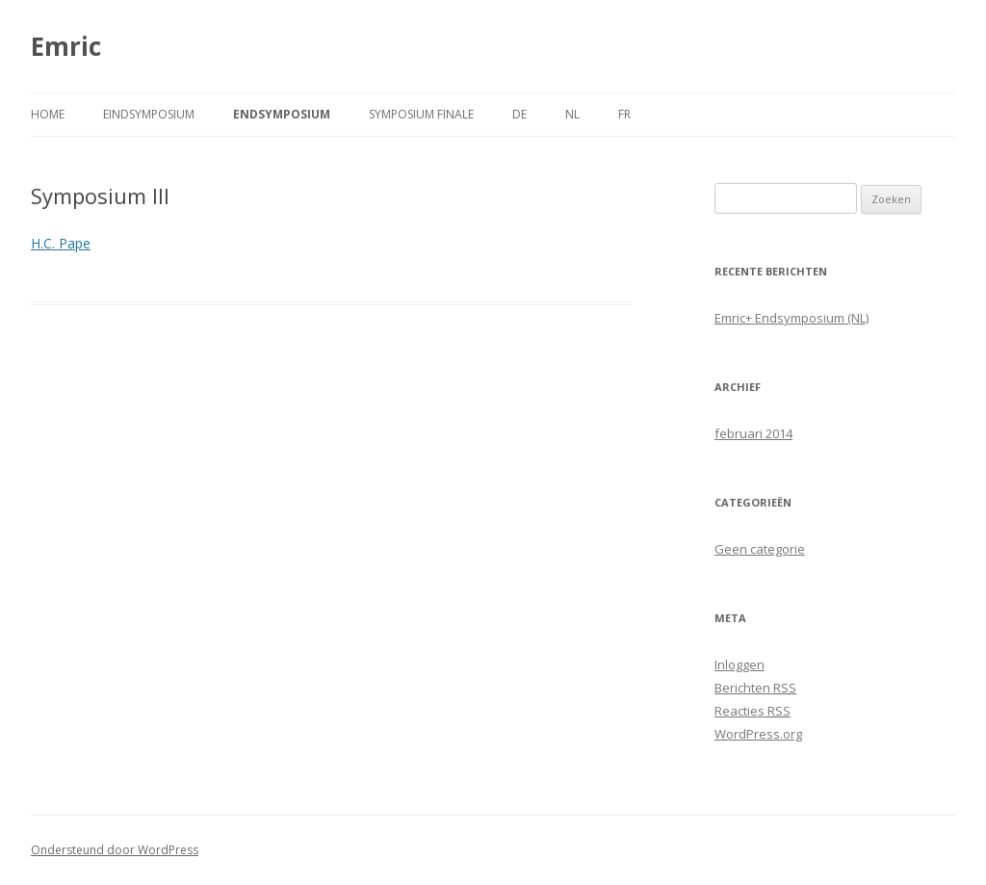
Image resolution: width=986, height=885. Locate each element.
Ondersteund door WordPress (114, 850)
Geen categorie (759, 549)
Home (48, 114)
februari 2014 (753, 433)
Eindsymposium (149, 114)
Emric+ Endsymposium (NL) (791, 317)
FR (624, 114)
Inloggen (739, 664)
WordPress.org (758, 733)
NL (572, 114)
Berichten (755, 687)
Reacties (752, 710)
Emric (66, 46)
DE (519, 114)
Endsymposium (281, 114)
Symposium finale (421, 114)
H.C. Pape (61, 243)
